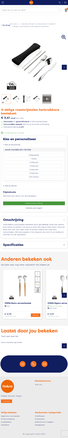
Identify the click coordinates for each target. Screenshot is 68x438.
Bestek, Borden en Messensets (34, 24)
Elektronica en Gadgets (44, 422)
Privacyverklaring (8, 419)
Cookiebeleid (6, 422)
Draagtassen (40, 425)
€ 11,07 (57, 315)
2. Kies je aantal (10, 186)
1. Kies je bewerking (11, 145)
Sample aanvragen (34, 208)
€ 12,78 (14, 315)
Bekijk (35, 315)
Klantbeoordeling (14, 127)
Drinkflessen (40, 416)
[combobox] (29, 10)
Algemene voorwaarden (10, 416)
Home (14, 24)
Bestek (51, 24)
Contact (6, 401)
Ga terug (6, 25)
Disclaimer (5, 425)
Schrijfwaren (40, 419)
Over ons (38, 384)
